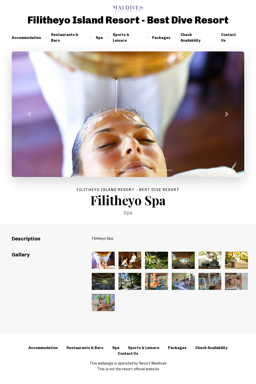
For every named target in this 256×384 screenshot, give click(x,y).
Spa (99, 37)
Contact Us (228, 37)
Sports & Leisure (121, 37)
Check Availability (190, 37)
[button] (29, 114)
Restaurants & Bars (64, 37)
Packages (161, 37)
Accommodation (26, 37)
